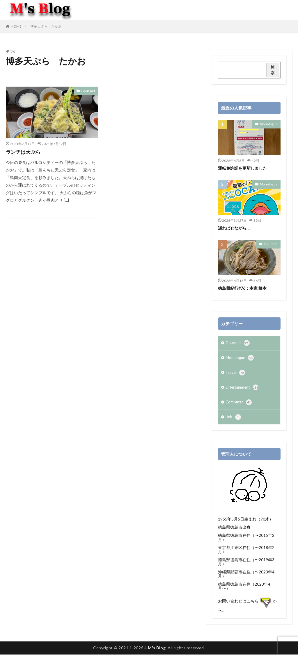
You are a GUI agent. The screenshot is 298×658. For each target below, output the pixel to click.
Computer (239, 405)
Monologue (270, 124)
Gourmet (89, 90)
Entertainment (243, 390)
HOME (16, 26)
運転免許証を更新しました (244, 168)
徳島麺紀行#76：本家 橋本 (244, 288)
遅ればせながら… (235, 227)
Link (234, 420)
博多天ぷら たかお (46, 26)
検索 (273, 70)
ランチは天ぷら (24, 152)
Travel (236, 374)
